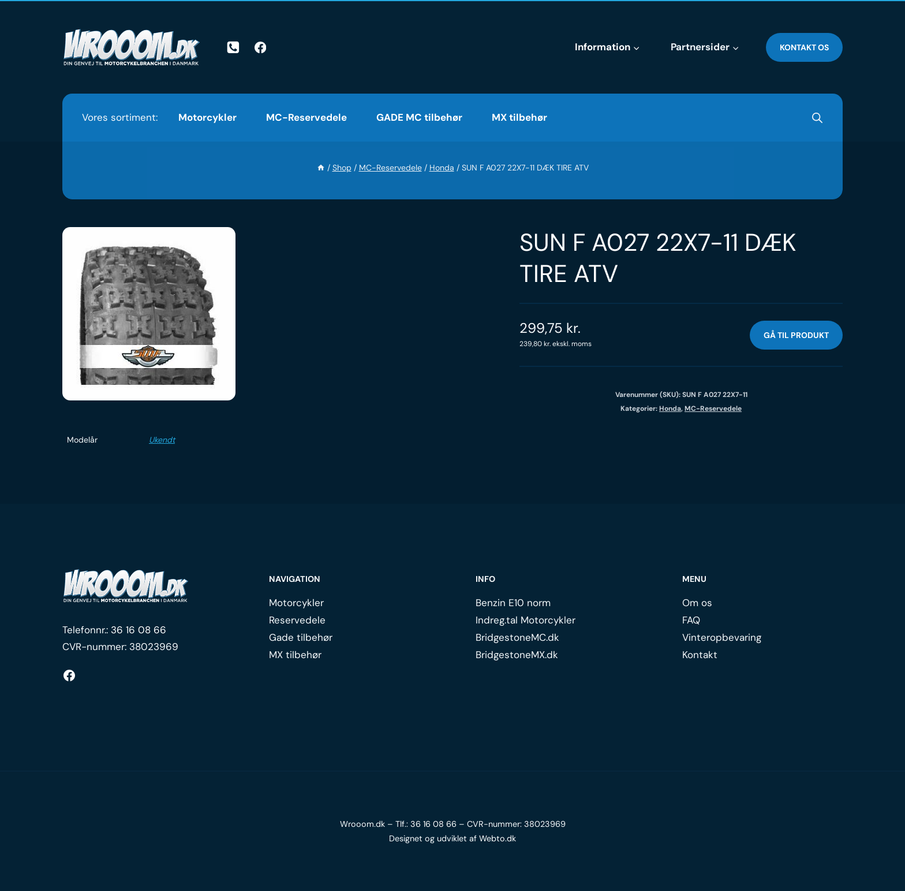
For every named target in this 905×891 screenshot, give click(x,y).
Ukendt (162, 440)
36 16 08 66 (138, 629)
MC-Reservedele (306, 117)
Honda (670, 408)
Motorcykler (207, 117)
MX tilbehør (519, 117)
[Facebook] (260, 48)
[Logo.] (125, 586)
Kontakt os (804, 47)
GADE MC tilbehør (419, 117)
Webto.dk (497, 838)
